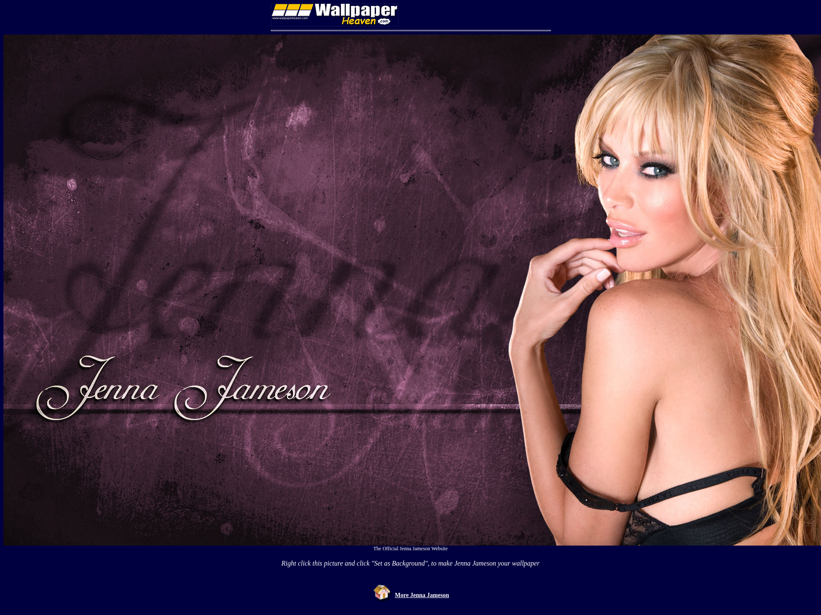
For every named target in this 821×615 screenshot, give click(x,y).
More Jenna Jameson (422, 595)
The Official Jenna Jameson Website (410, 549)
